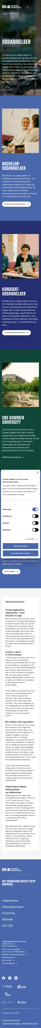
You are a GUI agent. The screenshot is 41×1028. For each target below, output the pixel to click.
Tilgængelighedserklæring (11, 1023)
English (26, 7)
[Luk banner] (37, 472)
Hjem (5, 13)
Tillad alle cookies (20, 546)
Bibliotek (7, 919)
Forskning (8, 913)
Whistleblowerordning (30, 1023)
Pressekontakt (7, 957)
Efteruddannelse (12, 907)
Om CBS (7, 925)
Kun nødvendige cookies (20, 553)
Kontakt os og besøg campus (13, 954)
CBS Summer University (11, 457)
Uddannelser (10, 900)
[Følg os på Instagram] (9, 978)
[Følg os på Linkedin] (16, 978)
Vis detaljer (29, 539)
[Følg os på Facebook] (3, 978)
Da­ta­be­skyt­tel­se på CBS (11, 1020)
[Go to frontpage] (11, 6)
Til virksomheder (8, 963)
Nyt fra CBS (6, 960)
